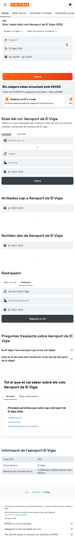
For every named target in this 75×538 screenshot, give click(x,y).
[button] (5, 4)
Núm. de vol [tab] (10, 282)
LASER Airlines (15, 417)
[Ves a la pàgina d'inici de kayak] (19, 4)
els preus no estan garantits (16, 515)
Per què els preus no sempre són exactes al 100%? (39, 534)
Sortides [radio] (21, 134)
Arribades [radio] (6, 134)
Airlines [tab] (10, 396)
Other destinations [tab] (29, 396)
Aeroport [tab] (25, 282)
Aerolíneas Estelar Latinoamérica (23, 426)
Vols (27, 492)
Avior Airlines (14, 422)
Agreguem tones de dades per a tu (39, 529)
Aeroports (36, 492)
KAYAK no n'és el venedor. (39, 523)
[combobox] (13, 31)
